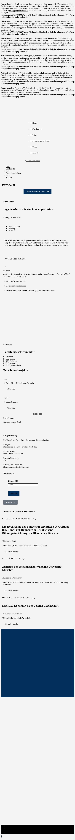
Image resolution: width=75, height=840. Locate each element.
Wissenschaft (17, 578)
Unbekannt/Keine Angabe (13, 454)
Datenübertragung (28, 440)
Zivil (5, 460)
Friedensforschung (31, 582)
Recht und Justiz (40, 546)
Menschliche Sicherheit (12, 618)
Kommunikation (42, 440)
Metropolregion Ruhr (11, 447)
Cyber (8, 383)
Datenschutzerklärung (14, 828)
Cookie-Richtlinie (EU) (15, 830)
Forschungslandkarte (14, 173)
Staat (14, 541)
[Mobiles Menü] (32, 161)
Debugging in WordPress (18, 11)
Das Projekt (10, 169)
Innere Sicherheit (46, 582)
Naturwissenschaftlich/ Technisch (16, 467)
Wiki (7, 171)
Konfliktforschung (61, 582)
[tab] (40, 226)
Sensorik (30, 383)
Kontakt (9, 177)
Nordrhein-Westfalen (29, 447)
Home (8, 167)
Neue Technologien (18, 383)
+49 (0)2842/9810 (19, 277)
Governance (17, 546)
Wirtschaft (17, 217)
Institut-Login (11, 833)
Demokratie (7, 546)
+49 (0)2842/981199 (17, 281)
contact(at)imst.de (19, 286)
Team (8, 175)
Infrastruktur (28, 546)
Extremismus (18, 582)
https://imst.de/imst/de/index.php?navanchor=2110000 (33, 290)
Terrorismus (6, 585)
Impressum (10, 826)
